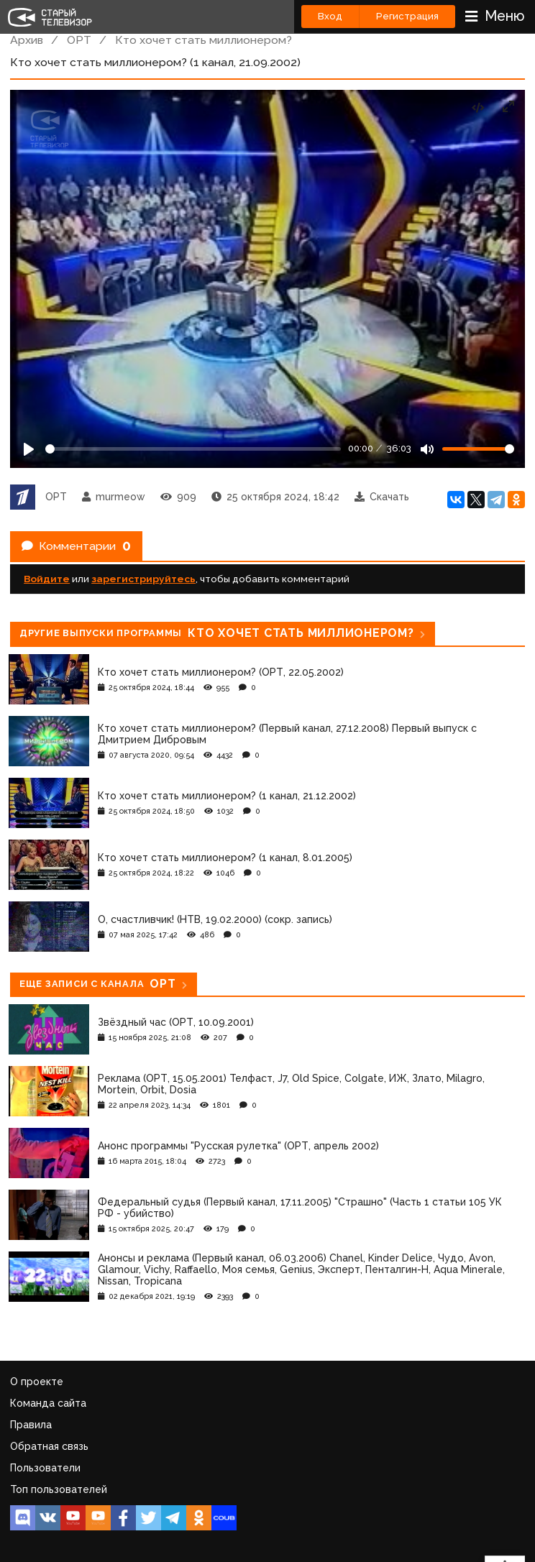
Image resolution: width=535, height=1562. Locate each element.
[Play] (28, 449)
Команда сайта (48, 1403)
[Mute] (427, 449)
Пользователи (45, 1468)
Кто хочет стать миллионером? (203, 40)
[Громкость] (478, 449)
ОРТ (79, 40)
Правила (31, 1424)
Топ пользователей (58, 1489)
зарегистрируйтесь (143, 578)
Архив (26, 40)
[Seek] (193, 449)
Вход (330, 16)
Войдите (47, 578)
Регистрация (407, 16)
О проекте (36, 1381)
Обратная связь (49, 1446)
